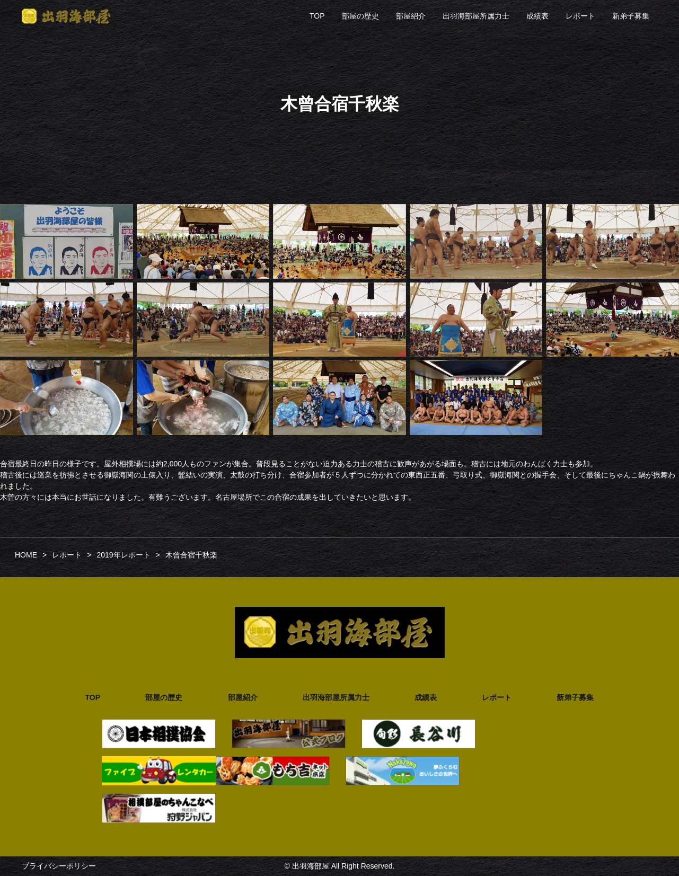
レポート (580, 16)
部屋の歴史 (360, 16)
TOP (317, 16)
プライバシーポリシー (59, 866)
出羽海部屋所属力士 (476, 16)
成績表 (537, 16)
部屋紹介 (411, 16)
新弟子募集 (630, 16)
